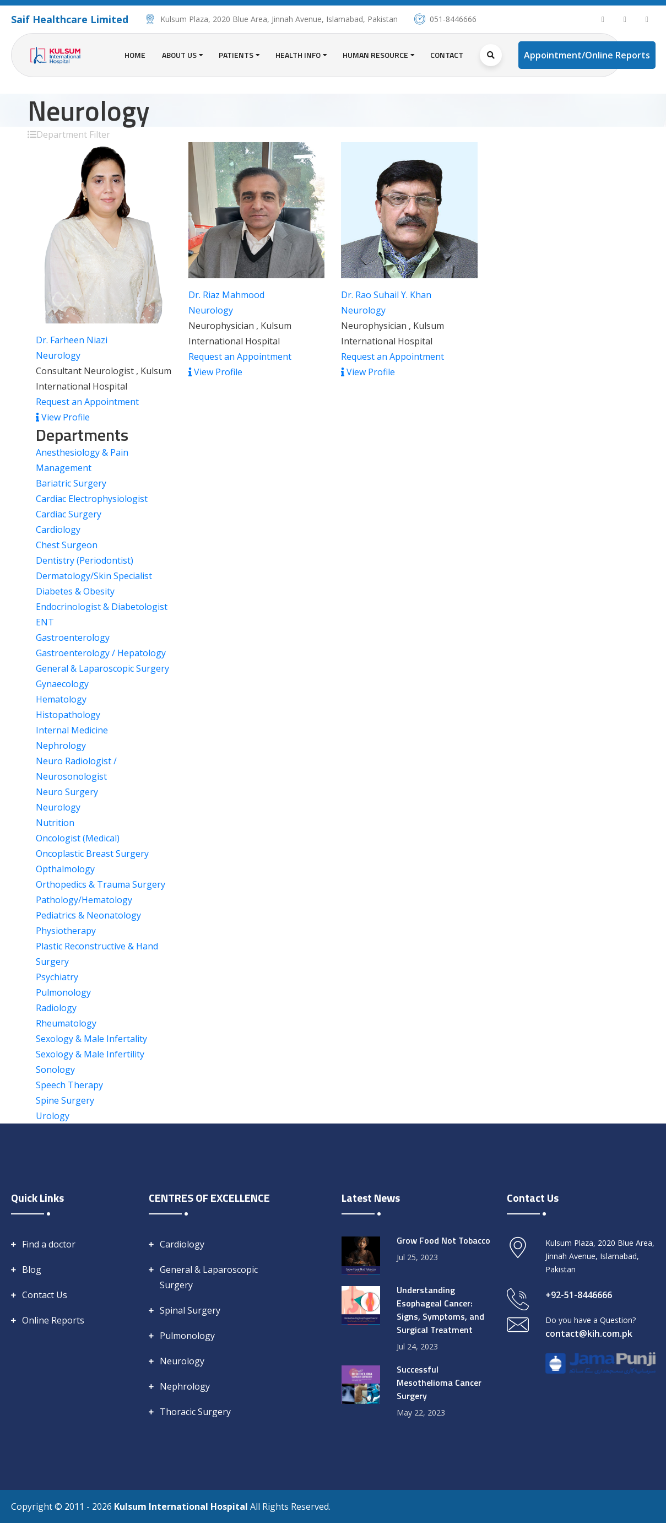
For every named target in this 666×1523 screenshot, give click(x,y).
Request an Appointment (87, 402)
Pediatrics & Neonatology (88, 915)
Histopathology (68, 715)
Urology (52, 1116)
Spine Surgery (65, 1100)
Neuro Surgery (67, 792)
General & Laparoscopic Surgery (102, 668)
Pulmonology (63, 992)
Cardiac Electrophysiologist (92, 499)
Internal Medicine (72, 730)
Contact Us (44, 1295)
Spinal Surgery (190, 1310)
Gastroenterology (73, 637)
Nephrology (61, 745)
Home (134, 55)
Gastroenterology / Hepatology (101, 653)
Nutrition (55, 823)
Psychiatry (57, 977)
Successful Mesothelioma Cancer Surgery (439, 1382)
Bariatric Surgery (71, 483)
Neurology (58, 355)
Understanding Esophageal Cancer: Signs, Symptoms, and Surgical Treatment (440, 1309)
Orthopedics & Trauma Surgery (100, 884)
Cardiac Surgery (68, 514)
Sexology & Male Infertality (91, 1039)
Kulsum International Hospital (182, 1506)
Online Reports (53, 1320)
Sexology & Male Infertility (90, 1054)
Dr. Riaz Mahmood (226, 295)
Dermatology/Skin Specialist (94, 576)
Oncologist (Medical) (78, 838)
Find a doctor (48, 1244)
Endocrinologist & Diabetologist (101, 607)
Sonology (55, 1069)
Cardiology (58, 529)
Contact (446, 55)
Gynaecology (62, 684)
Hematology (61, 699)
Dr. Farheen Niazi (71, 340)
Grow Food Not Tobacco (443, 1240)
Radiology (56, 1008)
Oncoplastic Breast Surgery (92, 853)
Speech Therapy (69, 1085)
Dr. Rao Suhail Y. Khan (386, 295)
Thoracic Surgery (195, 1412)
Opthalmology (65, 869)
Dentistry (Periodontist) (84, 560)
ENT (45, 622)
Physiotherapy (66, 931)
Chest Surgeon (67, 545)
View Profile (63, 417)
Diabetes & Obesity (75, 591)
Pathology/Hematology (84, 900)
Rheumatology (66, 1023)
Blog (31, 1269)
